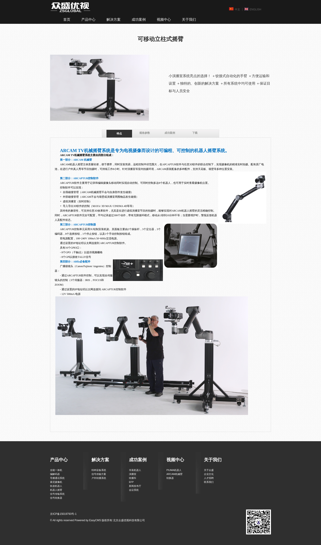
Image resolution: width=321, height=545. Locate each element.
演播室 (132, 474)
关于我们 (189, 19)
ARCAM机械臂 (174, 474)
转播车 (132, 478)
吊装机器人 (135, 470)
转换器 (170, 478)
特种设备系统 (98, 470)
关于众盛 (209, 470)
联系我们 (209, 482)
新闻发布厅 (135, 486)
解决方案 (113, 19)
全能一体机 (56, 470)
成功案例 (139, 19)
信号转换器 (56, 498)
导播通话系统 (57, 478)
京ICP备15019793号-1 (63, 513)
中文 (234, 9)
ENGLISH (252, 9)
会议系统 (134, 490)
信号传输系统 (57, 494)
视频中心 (164, 19)
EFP (131, 482)
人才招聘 (209, 478)
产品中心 (88, 19)
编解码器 (55, 474)
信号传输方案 (98, 474)
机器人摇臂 (56, 490)
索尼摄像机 (56, 482)
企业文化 (209, 474)
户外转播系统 (98, 478)
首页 (66, 19)
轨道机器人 (56, 486)
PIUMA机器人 (173, 470)
